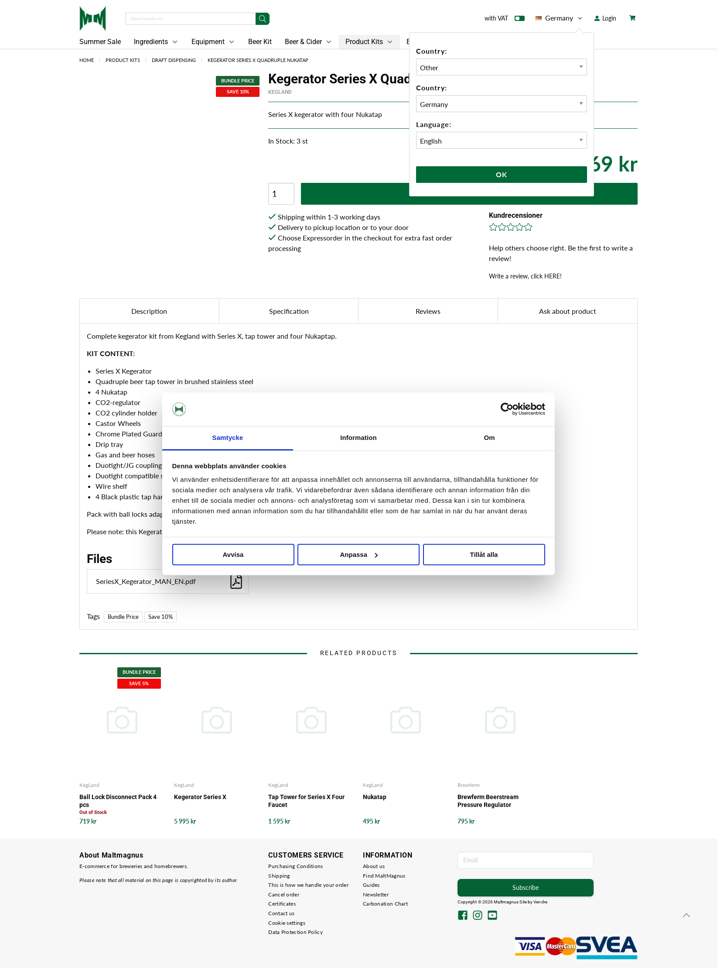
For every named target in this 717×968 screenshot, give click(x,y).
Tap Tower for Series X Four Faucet (306, 800)
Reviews (428, 311)
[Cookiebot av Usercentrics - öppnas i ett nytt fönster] (507, 409)
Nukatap (374, 796)
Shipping (279, 875)
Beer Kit (260, 42)
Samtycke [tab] (227, 437)
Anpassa (359, 554)
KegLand (280, 92)
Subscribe (525, 887)
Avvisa (233, 554)
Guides (371, 885)
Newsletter (376, 894)
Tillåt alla (484, 554)
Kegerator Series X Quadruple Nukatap (258, 60)
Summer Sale (100, 42)
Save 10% (160, 616)
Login (605, 18)
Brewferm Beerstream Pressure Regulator (488, 800)
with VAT (505, 20)
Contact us (281, 913)
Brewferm (469, 785)
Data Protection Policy (295, 932)
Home (86, 60)
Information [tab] (358, 437)
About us (374, 866)
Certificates (282, 903)
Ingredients (156, 42)
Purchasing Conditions (295, 866)
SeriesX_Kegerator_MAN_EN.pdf (170, 581)
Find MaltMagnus (384, 875)
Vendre (540, 901)
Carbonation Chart (385, 903)
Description (149, 311)
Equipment (213, 42)
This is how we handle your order (308, 885)
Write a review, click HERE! (525, 276)
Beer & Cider (309, 42)
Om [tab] (489, 437)
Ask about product (567, 311)
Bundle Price (123, 616)
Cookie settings (286, 923)
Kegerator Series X (200, 796)
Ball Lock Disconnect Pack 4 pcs (118, 800)
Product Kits (369, 42)
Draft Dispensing (174, 60)
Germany (560, 17)
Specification (289, 311)
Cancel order (283, 894)
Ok (501, 174)
